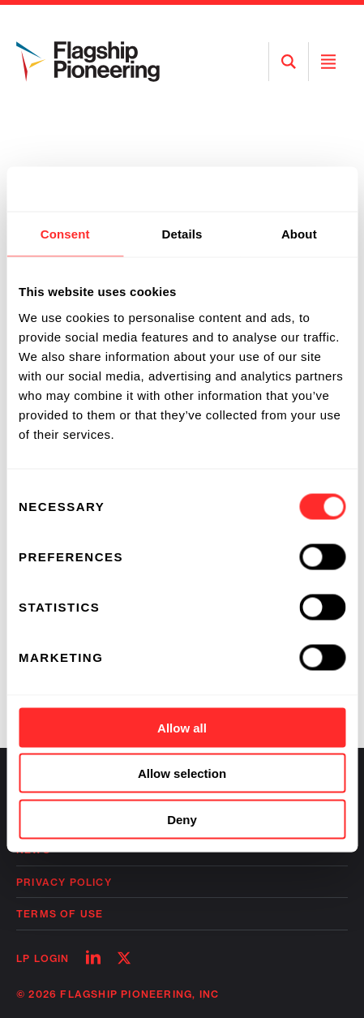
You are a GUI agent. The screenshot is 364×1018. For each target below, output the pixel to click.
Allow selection (182, 773)
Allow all (182, 727)
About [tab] (299, 234)
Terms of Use (59, 914)
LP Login (43, 958)
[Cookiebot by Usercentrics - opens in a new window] (274, 189)
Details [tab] (182, 234)
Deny (182, 819)
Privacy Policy (64, 882)
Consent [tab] (65, 234)
